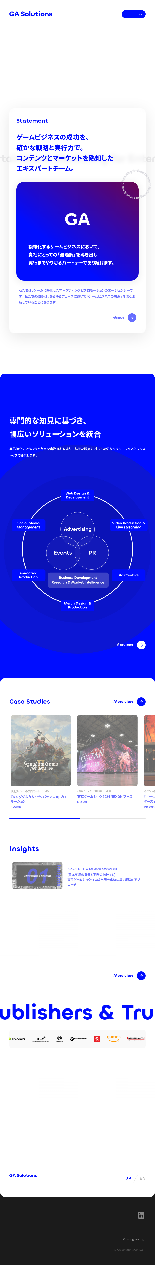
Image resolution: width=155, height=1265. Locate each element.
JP (128, 1178)
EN (143, 1178)
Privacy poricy (133, 1239)
